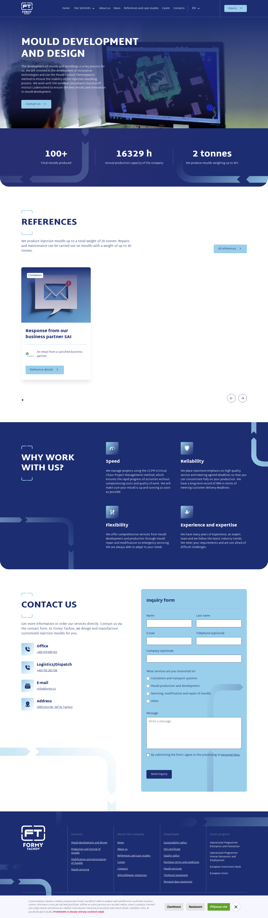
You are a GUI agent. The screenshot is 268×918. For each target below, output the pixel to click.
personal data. (230, 755)
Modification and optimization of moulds (88, 861)
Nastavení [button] (195, 906)
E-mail (150, 633)
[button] (84, 8)
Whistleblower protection (132, 875)
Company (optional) (159, 651)
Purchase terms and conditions (181, 862)
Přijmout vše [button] (218, 906)
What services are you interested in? (171, 672)
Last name (203, 616)
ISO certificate (172, 849)
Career (166, 8)
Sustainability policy (175, 843)
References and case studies (141, 8)
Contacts (178, 8)
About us (104, 8)
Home (66, 8)
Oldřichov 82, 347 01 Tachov (55, 707)
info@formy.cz (46, 689)
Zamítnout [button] (174, 906)
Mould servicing (80, 870)
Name (150, 616)
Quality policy (172, 856)
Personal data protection (178, 882)
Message (152, 713)
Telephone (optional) (210, 633)
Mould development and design (89, 843)
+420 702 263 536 (47, 670)
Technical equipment (176, 875)
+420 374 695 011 (47, 652)
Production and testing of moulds (86, 851)
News (117, 8)
